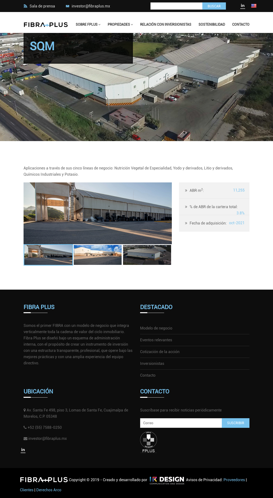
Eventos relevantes (156, 340)
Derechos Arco (48, 490)
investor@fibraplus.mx (91, 6)
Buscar (214, 6)
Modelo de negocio (156, 328)
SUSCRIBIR (235, 423)
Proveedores (234, 480)
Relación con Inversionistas (165, 24)
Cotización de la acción (160, 351)
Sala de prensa (39, 6)
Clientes (26, 490)
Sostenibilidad (212, 24)
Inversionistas (152, 363)
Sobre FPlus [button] (88, 24)
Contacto (240, 24)
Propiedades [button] (120, 24)
